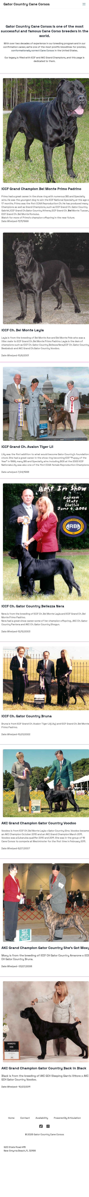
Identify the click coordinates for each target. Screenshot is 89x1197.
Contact (25, 1117)
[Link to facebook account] (41, 1126)
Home (11, 1117)
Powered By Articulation (67, 1117)
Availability (42, 1117)
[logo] (27, 4)
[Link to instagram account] (48, 1126)
